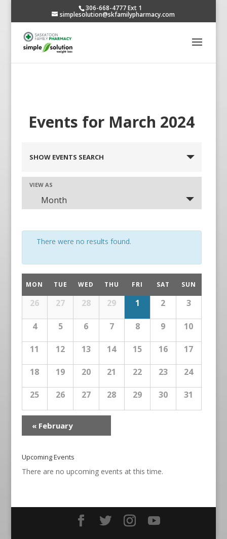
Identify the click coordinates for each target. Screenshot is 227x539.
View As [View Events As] (41, 184)
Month (48, 200)
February (52, 425)
